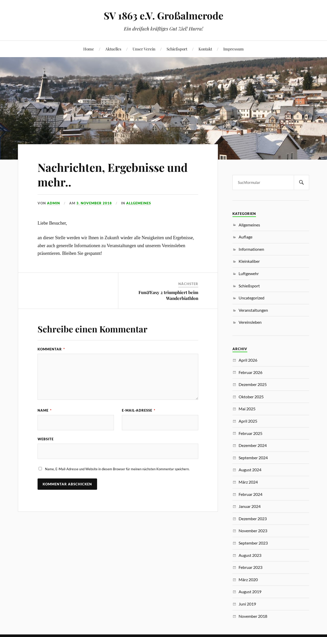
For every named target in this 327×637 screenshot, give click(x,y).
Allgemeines (138, 203)
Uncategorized (251, 297)
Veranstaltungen (253, 310)
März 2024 (248, 481)
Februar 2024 (250, 494)
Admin (53, 203)
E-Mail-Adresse (138, 410)
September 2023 (253, 542)
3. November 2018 (94, 203)
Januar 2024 (250, 506)
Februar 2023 (250, 567)
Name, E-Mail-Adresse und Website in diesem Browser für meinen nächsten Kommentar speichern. (117, 469)
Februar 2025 (250, 433)
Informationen (251, 249)
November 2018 (253, 616)
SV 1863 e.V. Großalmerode (163, 15)
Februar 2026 (250, 372)
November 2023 (253, 530)
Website (46, 439)
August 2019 (250, 591)
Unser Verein (144, 48)
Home (88, 48)
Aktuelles (113, 48)
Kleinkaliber (249, 261)
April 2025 (248, 421)
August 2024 (250, 469)
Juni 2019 (247, 603)
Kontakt (205, 48)
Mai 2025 (247, 408)
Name (45, 410)
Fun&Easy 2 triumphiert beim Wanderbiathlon (168, 295)
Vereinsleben (250, 322)
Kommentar (51, 349)
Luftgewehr (249, 273)
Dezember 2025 (253, 384)
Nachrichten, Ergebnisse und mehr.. (113, 174)
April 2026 (248, 360)
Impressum (233, 48)
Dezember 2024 (253, 445)
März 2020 (248, 579)
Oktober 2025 (251, 396)
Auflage (245, 236)
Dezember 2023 (253, 518)
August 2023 (250, 555)
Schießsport (177, 48)
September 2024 (253, 457)
